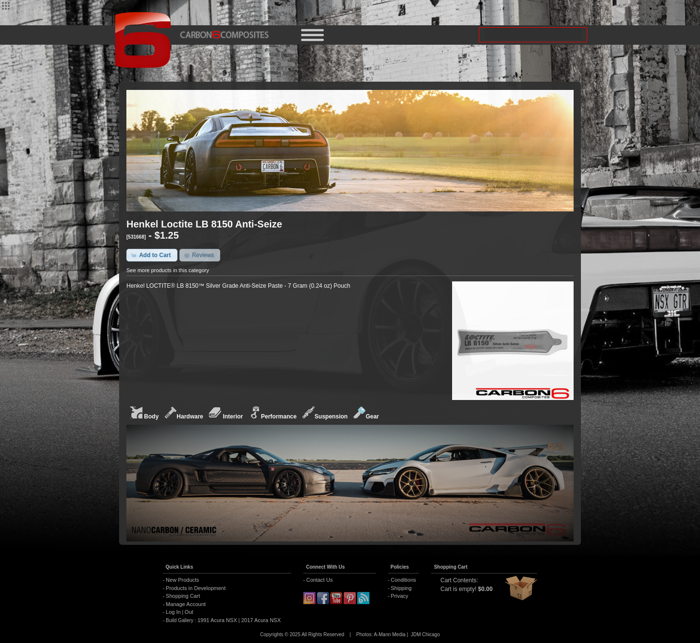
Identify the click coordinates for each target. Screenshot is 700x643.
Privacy (399, 596)
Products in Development (196, 588)
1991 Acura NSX (217, 620)
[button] (151, 255)
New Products (182, 580)
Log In (173, 612)
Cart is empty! (458, 589)
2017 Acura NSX (260, 620)
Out (189, 612)
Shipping (401, 588)
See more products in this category (167, 270)
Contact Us (319, 580)
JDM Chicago (425, 634)
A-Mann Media (389, 634)
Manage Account (186, 604)
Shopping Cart (183, 596)
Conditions (403, 580)
